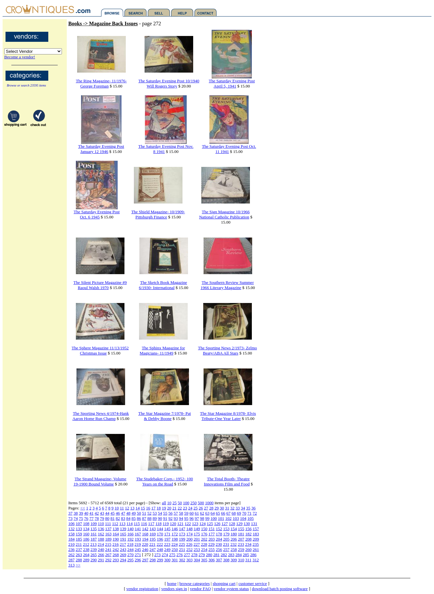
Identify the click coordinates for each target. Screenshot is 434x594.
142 (145, 528)
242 (115, 549)
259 (241, 549)
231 (226, 544)
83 (123, 518)
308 (226, 559)
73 (70, 518)
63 (207, 513)
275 (172, 554)
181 (241, 533)
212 (86, 544)
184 (71, 539)
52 (149, 513)
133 (79, 528)
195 (152, 539)
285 (246, 554)
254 (204, 549)
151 (211, 528)
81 (113, 518)
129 (239, 523)
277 (187, 554)
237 (79, 549)
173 (182, 533)
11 (122, 508)
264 (86, 554)
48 (128, 513)
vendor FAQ (200, 588)
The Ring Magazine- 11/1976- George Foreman (101, 83)
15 (143, 508)
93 (176, 518)
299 (160, 559)
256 (219, 549)
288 (79, 559)
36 (254, 508)
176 (204, 533)
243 (123, 549)
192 (130, 539)
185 (79, 539)
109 (93, 523)
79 (102, 518)
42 (97, 513)
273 (157, 554)
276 (179, 554)
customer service (253, 583)
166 (130, 533)
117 (151, 523)
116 (144, 523)
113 (122, 523)
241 (108, 549)
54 (160, 513)
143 (152, 528)
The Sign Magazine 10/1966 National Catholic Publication (224, 214)
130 (246, 523)
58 (181, 513)
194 (145, 539)
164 (115, 533)
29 (217, 508)
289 (86, 559)
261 (255, 549)
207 (241, 539)
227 (197, 544)
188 (101, 539)
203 (211, 539)
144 (160, 528)
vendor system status (231, 588)
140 (130, 528)
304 (197, 559)
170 (160, 533)
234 (248, 544)
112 (115, 523)
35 (248, 508)
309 (233, 559)
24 (190, 508)
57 (176, 513)
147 (182, 528)
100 (186, 502)
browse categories (195, 583)
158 (71, 533)
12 (127, 508)
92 (170, 518)
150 (204, 528)
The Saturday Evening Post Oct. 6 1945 (97, 214)
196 (160, 539)
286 (253, 554)
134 (86, 528)
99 (207, 518)
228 (204, 544)
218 (130, 544)
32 (232, 508)
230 (219, 544)
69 (239, 513)
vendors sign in (174, 588)
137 (108, 528)
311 (248, 559)
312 (255, 559)
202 (204, 539)
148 (189, 528)
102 (228, 518)
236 (71, 549)
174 (189, 533)
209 (255, 539)
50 (180, 502)
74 (76, 518)
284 (238, 554)
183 (255, 533)
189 (108, 539)
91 (165, 518)
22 (180, 508)
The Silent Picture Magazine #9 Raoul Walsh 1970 (100, 285)
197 (167, 539)
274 (165, 554)
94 (181, 518)
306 (211, 559)
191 (123, 539)
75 (81, 518)
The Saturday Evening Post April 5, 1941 (232, 83)
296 (138, 559)
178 (219, 533)
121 (180, 523)
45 (113, 513)
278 (194, 554)
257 (226, 549)
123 (195, 523)
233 (241, 544)
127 (224, 523)
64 (212, 513)
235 (255, 544)
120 (173, 523)
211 (79, 544)
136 (101, 528)
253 (197, 549)
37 (70, 513)
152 (219, 528)
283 (231, 554)
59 (186, 513)
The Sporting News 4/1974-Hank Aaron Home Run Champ (100, 416)
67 (228, 513)
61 (197, 513)
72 (254, 513)
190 (115, 539)
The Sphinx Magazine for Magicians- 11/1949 (162, 350)
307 (219, 559)
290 (93, 559)
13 (132, 508)
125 (210, 523)
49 (134, 513)
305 (204, 559)
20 (169, 508)
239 (93, 549)
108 (86, 523)
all (164, 502)
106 (71, 523)
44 (107, 513)
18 (159, 508)
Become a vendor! (19, 56)
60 (191, 513)
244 (130, 549)
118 (158, 523)
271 (138, 554)
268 (115, 554)
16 (148, 508)
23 (185, 508)
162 (101, 533)
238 (86, 549)
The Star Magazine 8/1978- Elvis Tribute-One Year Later (228, 416)
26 (201, 508)
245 (138, 549)
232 (233, 544)
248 (160, 549)
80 (107, 518)
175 (197, 533)
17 (153, 508)
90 (160, 518)
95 (186, 518)
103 (236, 518)
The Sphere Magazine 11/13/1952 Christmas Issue (100, 350)
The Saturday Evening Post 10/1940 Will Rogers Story (168, 83)
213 (93, 544)
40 (86, 513)
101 (221, 518)
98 (202, 518)
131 (254, 523)
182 (248, 533)
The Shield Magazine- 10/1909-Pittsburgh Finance (158, 214)
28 (211, 508)
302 (182, 559)
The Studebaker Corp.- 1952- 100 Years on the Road (164, 481)
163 (108, 533)
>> (78, 565)
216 (115, 544)
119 (166, 523)
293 (115, 559)
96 (191, 518)
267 (108, 554)
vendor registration (142, 588)
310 (241, 559)
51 (144, 513)
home (172, 583)
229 (211, 544)
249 (167, 549)
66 (223, 513)
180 (233, 533)
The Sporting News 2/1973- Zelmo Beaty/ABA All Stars (227, 350)
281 (216, 554)
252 (189, 549)
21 (174, 508)
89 (155, 518)
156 (248, 528)
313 (71, 565)
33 (238, 508)
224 (174, 544)
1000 (209, 502)
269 (123, 554)
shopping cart (224, 583)
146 (174, 528)
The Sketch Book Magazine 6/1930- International (163, 285)
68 (233, 513)
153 (226, 528)
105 (250, 518)
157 (255, 528)
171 (167, 533)
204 (219, 539)
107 (79, 523)
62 (202, 513)
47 (123, 513)
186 (86, 539)
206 (233, 539)
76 (86, 518)
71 (249, 513)
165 (123, 533)
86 (139, 518)
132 (71, 528)
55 (165, 513)
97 (197, 518)
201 (197, 539)
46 (118, 513)
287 (71, 559)
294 (123, 559)
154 (233, 528)
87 (144, 518)
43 (102, 513)
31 (227, 508)
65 (218, 513)
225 (182, 544)
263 (79, 554)
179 (226, 533)
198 (174, 539)
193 (138, 539)
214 (101, 544)
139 (123, 528)
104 (243, 518)
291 (101, 559)
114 (129, 523)
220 (145, 544)
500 (201, 502)
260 (248, 549)
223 (167, 544)
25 (174, 502)
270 (130, 554)
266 (101, 554)
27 (206, 508)
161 (93, 533)
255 (211, 549)
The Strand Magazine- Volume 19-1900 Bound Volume (100, 481)
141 (138, 528)
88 (149, 518)
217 (123, 544)
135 (93, 528)
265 (93, 554)
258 (233, 549)
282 (224, 554)
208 (248, 539)
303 (189, 559)
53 (155, 513)
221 (152, 544)
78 (97, 518)
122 (187, 523)
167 (138, 533)
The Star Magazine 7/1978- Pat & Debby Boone (164, 416)
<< (82, 508)
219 (138, 544)
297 (145, 559)
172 (174, 533)
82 (118, 518)
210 (71, 544)
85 (134, 518)
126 (217, 523)
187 (93, 539)
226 (189, 544)
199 (182, 539)
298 (152, 559)
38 (76, 513)
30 (222, 508)
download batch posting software (280, 588)
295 (130, 559)
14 (137, 508)
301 (174, 559)
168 (145, 533)
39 (81, 513)
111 (108, 523)
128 (232, 523)
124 (202, 523)
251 (182, 549)
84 (128, 518)
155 (241, 528)
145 (167, 528)
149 (197, 528)
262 (71, 554)
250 (193, 502)
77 (91, 518)
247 (152, 549)
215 (108, 544)
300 (167, 559)
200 (189, 539)
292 (108, 559)
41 (91, 513)
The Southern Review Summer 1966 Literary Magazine (227, 285)
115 (137, 523)
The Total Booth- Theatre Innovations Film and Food (227, 481)
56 (170, 513)
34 (243, 508)
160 (86, 533)
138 (115, 528)
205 (226, 539)
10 (169, 502)
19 (164, 508)
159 (79, 533)
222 (160, 544)
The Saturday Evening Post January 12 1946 (101, 149)
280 (209, 554)
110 (101, 523)
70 (244, 513)
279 (202, 554)
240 (101, 549)
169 (152, 533)
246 (145, 549)
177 (211, 533)
